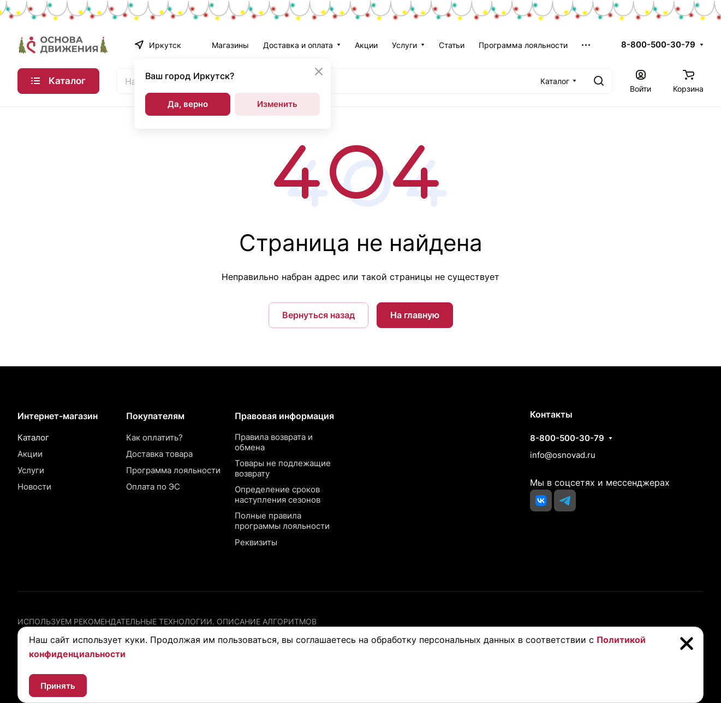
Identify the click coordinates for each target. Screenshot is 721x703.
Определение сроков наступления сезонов (277, 494)
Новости (34, 486)
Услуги (30, 470)
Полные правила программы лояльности (282, 520)
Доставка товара (159, 454)
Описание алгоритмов (267, 621)
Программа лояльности (173, 470)
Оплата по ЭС (153, 486)
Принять (57, 686)
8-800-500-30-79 (658, 45)
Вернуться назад (318, 314)
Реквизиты (256, 542)
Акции (30, 454)
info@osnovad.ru (562, 455)
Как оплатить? (154, 437)
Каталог (33, 437)
